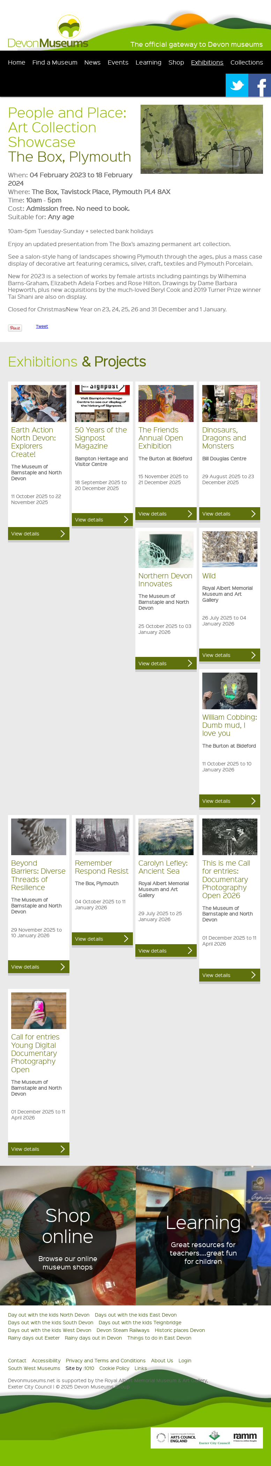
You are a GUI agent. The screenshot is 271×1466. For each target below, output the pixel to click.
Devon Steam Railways (123, 1330)
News (92, 62)
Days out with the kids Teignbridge (140, 1322)
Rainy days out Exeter (34, 1337)
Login (185, 1360)
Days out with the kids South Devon (50, 1322)
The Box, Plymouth (69, 156)
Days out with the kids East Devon (136, 1314)
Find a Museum (54, 62)
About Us (162, 1360)
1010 (89, 1368)
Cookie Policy (114, 1368)
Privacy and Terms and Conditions (106, 1360)
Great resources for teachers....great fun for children (203, 1253)
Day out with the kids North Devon (49, 1314)
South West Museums (34, 1368)
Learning (148, 62)
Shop (176, 62)
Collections (247, 62)
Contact (17, 1360)
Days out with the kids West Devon (49, 1330)
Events (118, 62)
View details (25, 533)
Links (141, 1368)
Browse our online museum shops (67, 1262)
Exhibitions (207, 62)
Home (16, 62)
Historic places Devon (180, 1330)
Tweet (42, 326)
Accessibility (46, 1360)
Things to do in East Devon (159, 1337)
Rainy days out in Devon (93, 1337)
